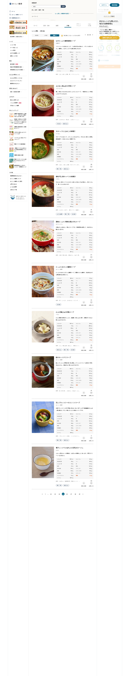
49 (79, 494)
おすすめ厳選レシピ (15, 53)
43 (55, 494)
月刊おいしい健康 (14, 105)
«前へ (41, 494)
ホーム (13, 11)
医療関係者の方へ (16, 18)
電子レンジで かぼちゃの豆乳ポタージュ (69, 448)
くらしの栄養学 (15, 103)
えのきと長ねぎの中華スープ (65, 86)
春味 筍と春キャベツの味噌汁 (66, 176)
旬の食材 (74, 214)
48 (75, 494)
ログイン (104, 5)
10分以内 (59, 123)
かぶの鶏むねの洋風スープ (65, 312)
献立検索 (14, 64)
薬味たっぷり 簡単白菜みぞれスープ (68, 222)
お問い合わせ (13, 184)
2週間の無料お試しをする (109, 38)
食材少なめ (65, 123)
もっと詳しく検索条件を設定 (62, 13)
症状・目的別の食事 (15, 92)
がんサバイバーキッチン (16, 80)
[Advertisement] (65, 672)
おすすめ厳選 (59, 214)
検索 (63, 6)
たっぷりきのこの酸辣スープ (65, 267)
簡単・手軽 (59, 168)
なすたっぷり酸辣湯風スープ (65, 41)
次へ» (83, 494)
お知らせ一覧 (13, 189)
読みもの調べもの (14, 100)
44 (59, 494)
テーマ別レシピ (14, 47)
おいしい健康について (17, 14)
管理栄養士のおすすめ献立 (16, 69)
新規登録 (114, 5)
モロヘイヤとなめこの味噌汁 (65, 131)
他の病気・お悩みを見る (16, 36)
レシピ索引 (13, 50)
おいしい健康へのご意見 (16, 181)
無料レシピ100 (13, 56)
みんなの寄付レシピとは (16, 78)
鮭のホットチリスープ (63, 357)
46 (67, 494)
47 (71, 494)
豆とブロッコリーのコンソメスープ (68, 403)
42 (51, 494)
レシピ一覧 (13, 45)
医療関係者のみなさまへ (16, 176)
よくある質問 (13, 187)
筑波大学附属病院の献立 (16, 67)
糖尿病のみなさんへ (15, 83)
